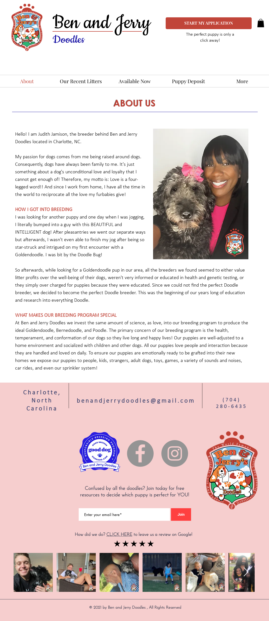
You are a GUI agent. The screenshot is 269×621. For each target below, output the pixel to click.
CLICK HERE (119, 534)
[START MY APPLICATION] (209, 23)
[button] (260, 23)
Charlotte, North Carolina (42, 400)
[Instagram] (174, 453)
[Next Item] (246, 572)
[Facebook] (140, 453)
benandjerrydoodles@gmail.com (136, 400)
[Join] (181, 514)
